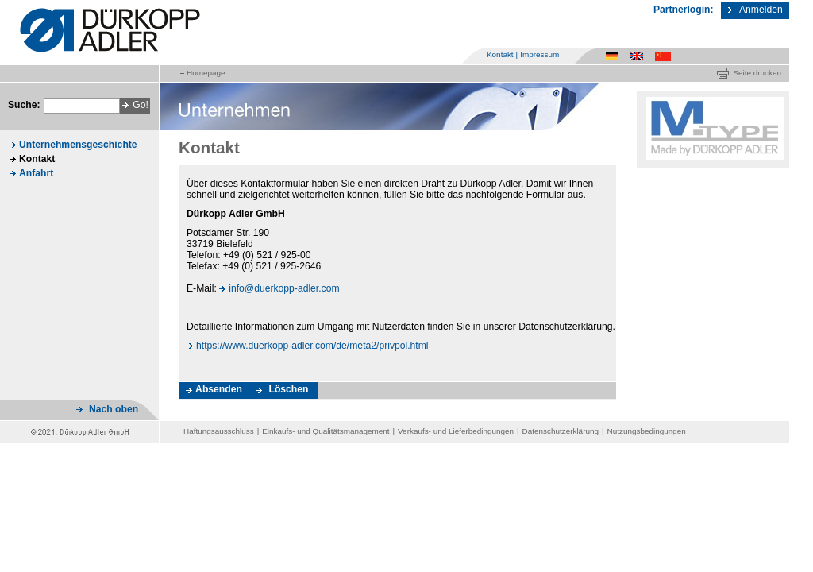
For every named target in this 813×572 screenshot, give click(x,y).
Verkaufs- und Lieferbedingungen (456, 431)
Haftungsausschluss (218, 431)
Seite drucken (757, 72)
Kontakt (500, 54)
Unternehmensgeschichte (78, 144)
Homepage (206, 72)
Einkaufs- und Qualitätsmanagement (325, 431)
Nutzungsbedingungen (646, 431)
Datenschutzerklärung (560, 431)
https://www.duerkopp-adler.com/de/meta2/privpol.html (312, 345)
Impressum (539, 54)
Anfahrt (36, 173)
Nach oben (113, 409)
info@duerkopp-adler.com (284, 288)
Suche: (24, 104)
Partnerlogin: (683, 9)
